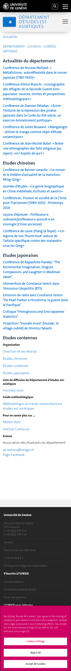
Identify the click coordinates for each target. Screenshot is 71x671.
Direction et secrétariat (20, 351)
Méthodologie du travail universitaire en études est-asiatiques (32, 406)
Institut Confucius (16, 429)
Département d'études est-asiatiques (34, 22)
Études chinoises (15, 358)
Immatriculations (14, 581)
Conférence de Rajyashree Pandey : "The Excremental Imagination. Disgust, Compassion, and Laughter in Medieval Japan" (31, 269)
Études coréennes (16, 366)
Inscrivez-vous (13, 390)
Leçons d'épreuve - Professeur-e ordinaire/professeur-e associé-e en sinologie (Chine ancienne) (28, 219)
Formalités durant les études (20, 589)
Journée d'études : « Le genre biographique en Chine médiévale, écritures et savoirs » (33, 189)
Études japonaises (16, 373)
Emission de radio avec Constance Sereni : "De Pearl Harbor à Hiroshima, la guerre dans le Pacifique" (35, 300)
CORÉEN (50, 46)
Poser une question (15, 597)
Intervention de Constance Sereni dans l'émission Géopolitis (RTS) (31, 286)
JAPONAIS (10, 51)
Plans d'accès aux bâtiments (20, 550)
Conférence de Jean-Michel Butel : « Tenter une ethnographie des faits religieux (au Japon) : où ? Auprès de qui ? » (33, 148)
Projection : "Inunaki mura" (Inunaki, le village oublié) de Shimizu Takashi (31, 326)
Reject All (35, 654)
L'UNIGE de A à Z (13, 558)
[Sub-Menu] (65, 22)
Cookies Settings (35, 643)
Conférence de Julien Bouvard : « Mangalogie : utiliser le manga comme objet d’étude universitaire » (35, 132)
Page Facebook (14, 454)
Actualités (10, 36)
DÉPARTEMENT (14, 46)
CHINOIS (34, 46)
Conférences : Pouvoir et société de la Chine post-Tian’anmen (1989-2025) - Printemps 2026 (34, 203)
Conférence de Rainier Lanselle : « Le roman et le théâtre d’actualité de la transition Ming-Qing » (34, 175)
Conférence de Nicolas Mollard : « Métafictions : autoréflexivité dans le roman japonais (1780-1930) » (35, 73)
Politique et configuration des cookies (25, 565)
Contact (8, 542)
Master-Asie (12, 422)
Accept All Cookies (35, 665)
